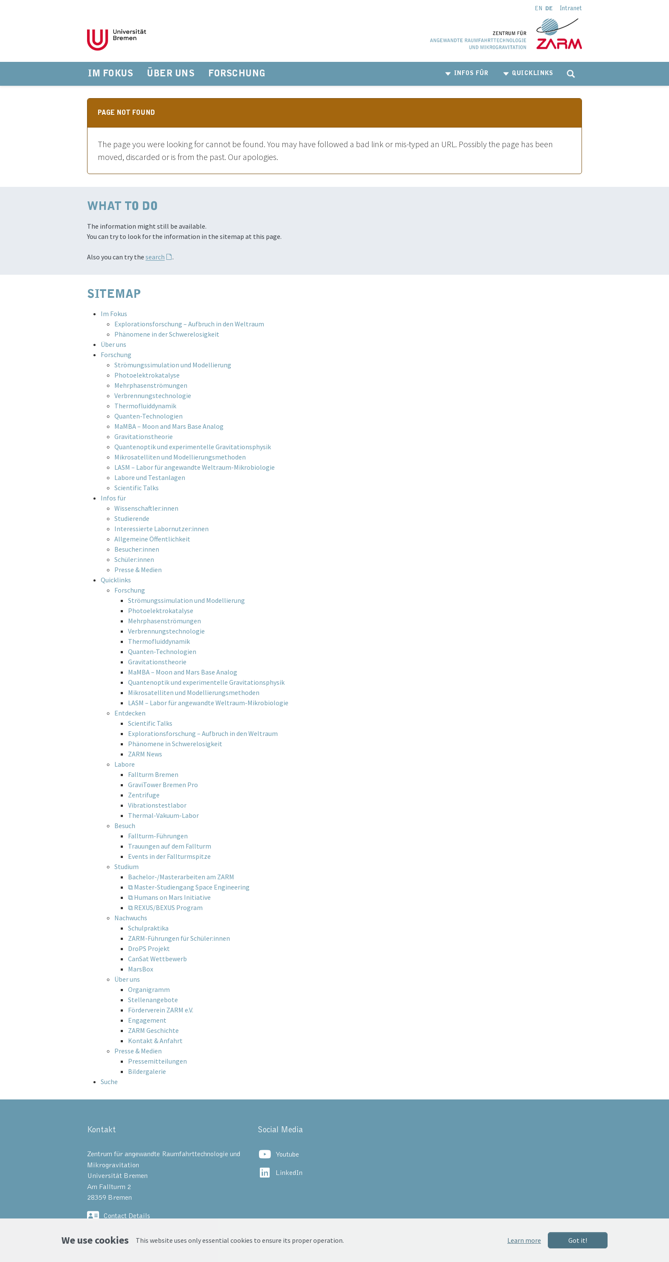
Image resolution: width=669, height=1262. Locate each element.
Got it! (577, 1240)
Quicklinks (116, 580)
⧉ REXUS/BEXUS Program (165, 907)
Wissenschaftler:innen (146, 508)
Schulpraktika (148, 928)
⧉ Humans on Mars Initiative (169, 897)
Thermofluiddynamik (145, 405)
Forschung (116, 354)
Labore (124, 764)
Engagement (147, 1020)
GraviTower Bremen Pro (163, 784)
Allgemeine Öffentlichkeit (152, 539)
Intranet (571, 9)
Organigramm (149, 989)
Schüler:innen (134, 559)
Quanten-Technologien (148, 416)
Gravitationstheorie (143, 436)
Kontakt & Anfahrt (155, 1040)
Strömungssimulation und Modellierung (172, 365)
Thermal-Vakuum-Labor (163, 815)
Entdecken (129, 713)
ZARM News (145, 754)
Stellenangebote (153, 999)
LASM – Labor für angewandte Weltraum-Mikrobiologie (194, 467)
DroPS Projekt (149, 948)
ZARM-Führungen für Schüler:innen (179, 938)
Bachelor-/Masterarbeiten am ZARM (181, 876)
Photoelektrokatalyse (147, 375)
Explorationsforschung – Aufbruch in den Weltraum (189, 324)
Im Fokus (114, 313)
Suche (109, 1081)
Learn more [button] (524, 1240)
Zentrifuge (144, 795)
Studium (126, 866)
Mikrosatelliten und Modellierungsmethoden (180, 457)
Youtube (287, 1155)
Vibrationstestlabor (157, 805)
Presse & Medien (138, 569)
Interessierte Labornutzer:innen (161, 528)
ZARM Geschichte (153, 1030)
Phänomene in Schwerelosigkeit (175, 743)
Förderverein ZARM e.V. (160, 1010)
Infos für (113, 498)
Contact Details (126, 1216)
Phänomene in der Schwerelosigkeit (166, 334)
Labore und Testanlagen (149, 477)
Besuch (124, 825)
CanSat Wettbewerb (157, 958)
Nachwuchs (130, 917)
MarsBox (140, 969)
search (155, 257)
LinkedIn (289, 1172)
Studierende (131, 518)
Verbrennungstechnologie (152, 395)
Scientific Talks (136, 487)
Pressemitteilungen (157, 1061)
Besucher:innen (136, 549)
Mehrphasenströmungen (150, 385)
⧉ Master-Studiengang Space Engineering (189, 887)
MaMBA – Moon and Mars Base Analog (169, 426)
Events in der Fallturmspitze (169, 856)
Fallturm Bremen (153, 774)
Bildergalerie (147, 1071)
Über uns (113, 344)
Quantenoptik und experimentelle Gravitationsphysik (192, 446)
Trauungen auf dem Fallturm (169, 846)
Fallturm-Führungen (158, 836)
